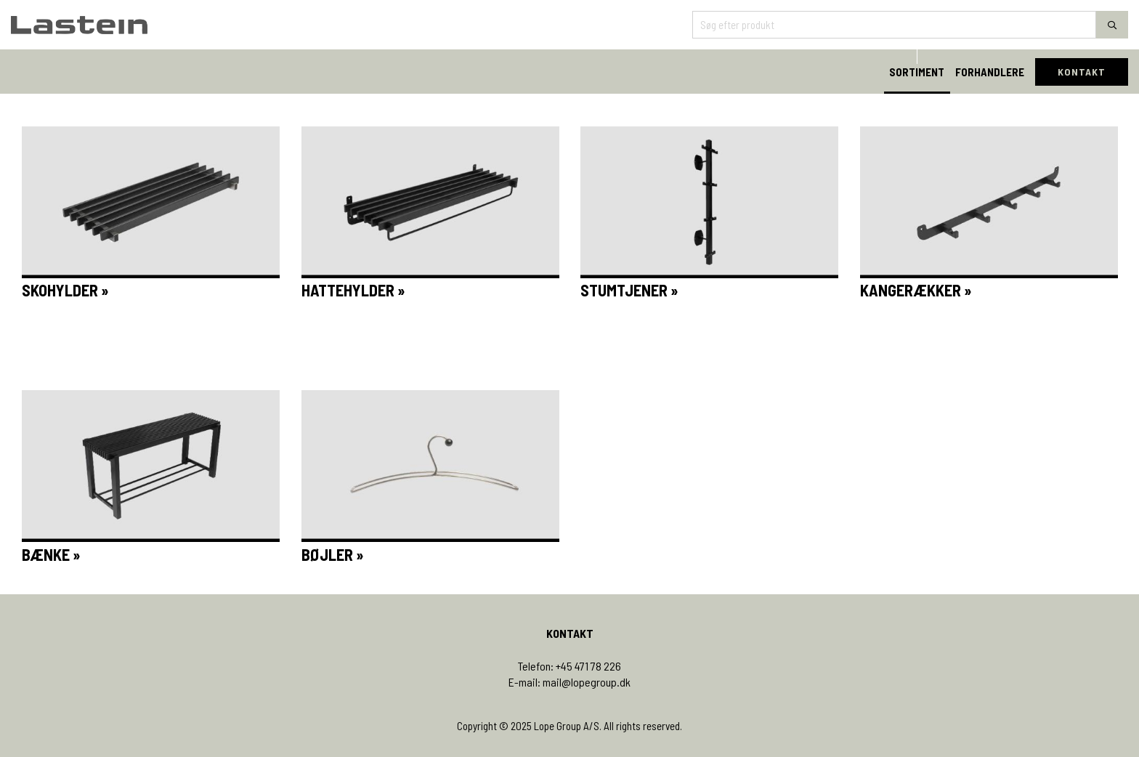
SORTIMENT (916, 71)
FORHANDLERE (989, 71)
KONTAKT (1082, 71)
